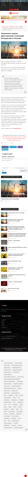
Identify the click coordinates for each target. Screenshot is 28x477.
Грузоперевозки (20, 402)
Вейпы (5, 395)
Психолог (21, 404)
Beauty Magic (15, 404)
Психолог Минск (16, 372)
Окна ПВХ (20, 406)
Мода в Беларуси (7, 367)
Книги (10, 404)
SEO (18, 397)
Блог (8, 26)
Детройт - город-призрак (14, 240)
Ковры (5, 404)
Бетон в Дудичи (19, 411)
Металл (10, 406)
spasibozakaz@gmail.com (7, 338)
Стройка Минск (19, 381)
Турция (15, 406)
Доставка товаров (7, 402)
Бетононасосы (19, 413)
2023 (16, 26)
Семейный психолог (7, 372)
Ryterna (5, 411)
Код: (3, 170)
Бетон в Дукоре (12, 411)
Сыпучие (5, 413)
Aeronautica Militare (7, 397)
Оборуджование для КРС (16, 367)
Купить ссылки (7, 390)
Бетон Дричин (6, 418)
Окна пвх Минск (7, 365)
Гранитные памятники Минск (9, 381)
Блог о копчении (20, 376)
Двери (16, 395)
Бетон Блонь (13, 418)
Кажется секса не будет (13, 288)
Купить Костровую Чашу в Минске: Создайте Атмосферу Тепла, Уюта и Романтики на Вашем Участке (16, 228)
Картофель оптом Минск (18, 383)
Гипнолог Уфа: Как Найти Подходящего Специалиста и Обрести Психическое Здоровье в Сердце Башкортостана (17, 235)
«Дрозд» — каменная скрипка (15, 281)
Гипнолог (19, 425)
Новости (12, 26)
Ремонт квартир (15, 420)
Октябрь (20, 26)
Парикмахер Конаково (8, 427)
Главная (4, 26)
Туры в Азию (13, 425)
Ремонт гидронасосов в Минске (10, 376)
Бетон (5, 406)
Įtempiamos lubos (15, 390)
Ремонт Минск (6, 425)
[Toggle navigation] (3, 22)
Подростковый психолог (17, 369)
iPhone (14, 402)
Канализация (6, 409)
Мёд (21, 409)
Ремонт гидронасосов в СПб (17, 365)
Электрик (19, 388)
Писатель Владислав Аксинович (10, 388)
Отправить (4, 172)
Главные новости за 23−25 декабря (10, 198)
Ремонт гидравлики (7, 374)
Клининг (14, 397)
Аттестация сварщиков (18, 427)
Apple (5, 420)
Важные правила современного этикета (17, 247)
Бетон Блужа (11, 413)
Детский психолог (7, 369)
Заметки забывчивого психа (14, 261)
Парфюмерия (11, 395)
